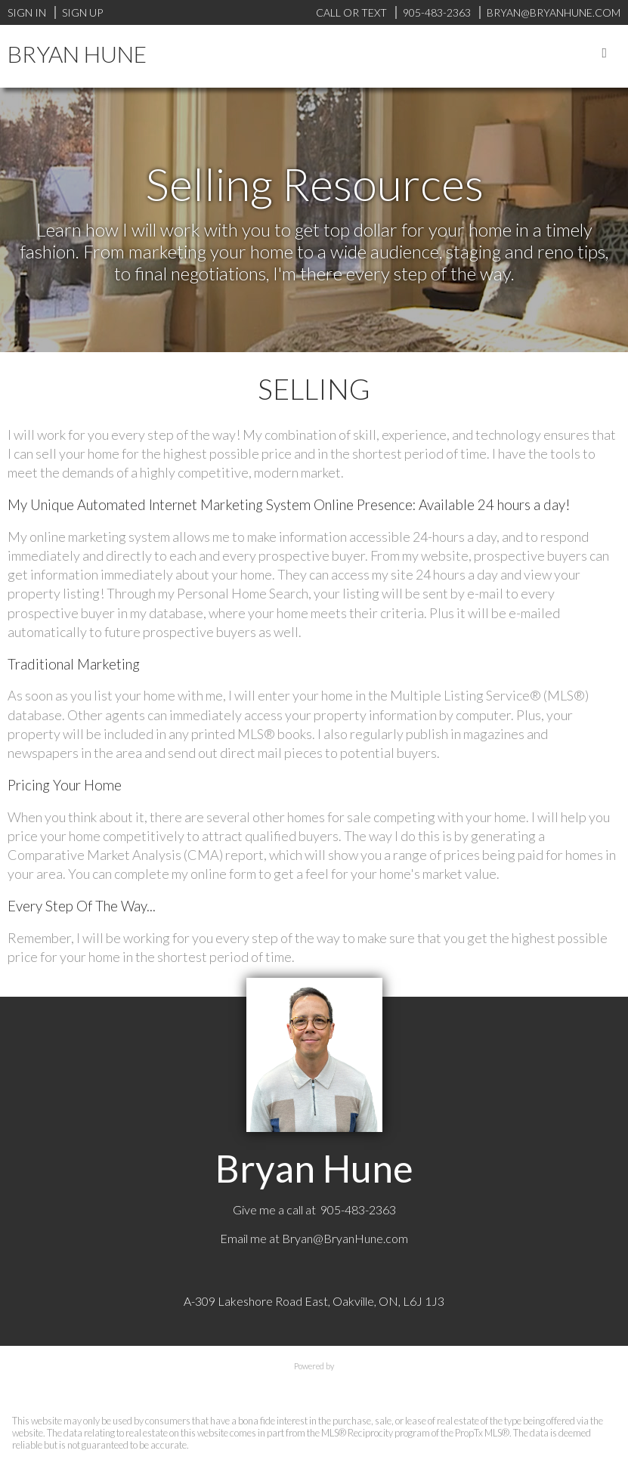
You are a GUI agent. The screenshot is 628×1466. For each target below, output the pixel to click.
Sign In (27, 12)
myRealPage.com (314, 1381)
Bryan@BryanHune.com (345, 1238)
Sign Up (82, 12)
